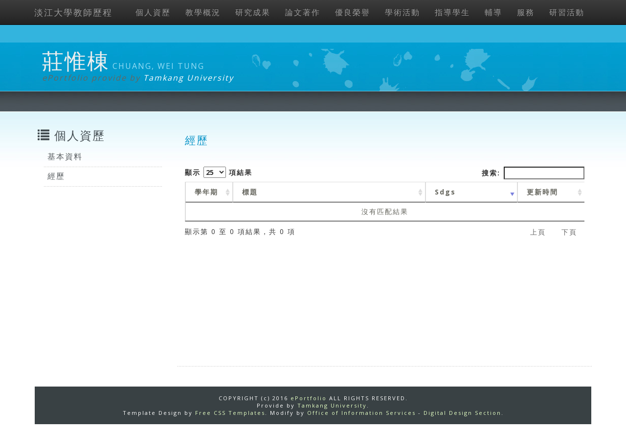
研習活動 (566, 12)
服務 (526, 12)
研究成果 (252, 12)
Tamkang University (188, 77)
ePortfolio (309, 398)
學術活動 (402, 12)
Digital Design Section (462, 412)
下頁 (569, 232)
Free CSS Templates (230, 412)
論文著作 (302, 12)
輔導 (493, 12)
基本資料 (65, 156)
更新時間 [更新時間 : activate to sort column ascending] (542, 191)
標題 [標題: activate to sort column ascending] (250, 191)
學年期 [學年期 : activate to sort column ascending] (206, 191)
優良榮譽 (352, 12)
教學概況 (203, 12)
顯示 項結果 (218, 172)
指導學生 (452, 12)
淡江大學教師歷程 (73, 12)
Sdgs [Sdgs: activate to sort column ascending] (445, 191)
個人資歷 (153, 12)
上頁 (538, 232)
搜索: (533, 173)
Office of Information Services (361, 412)
